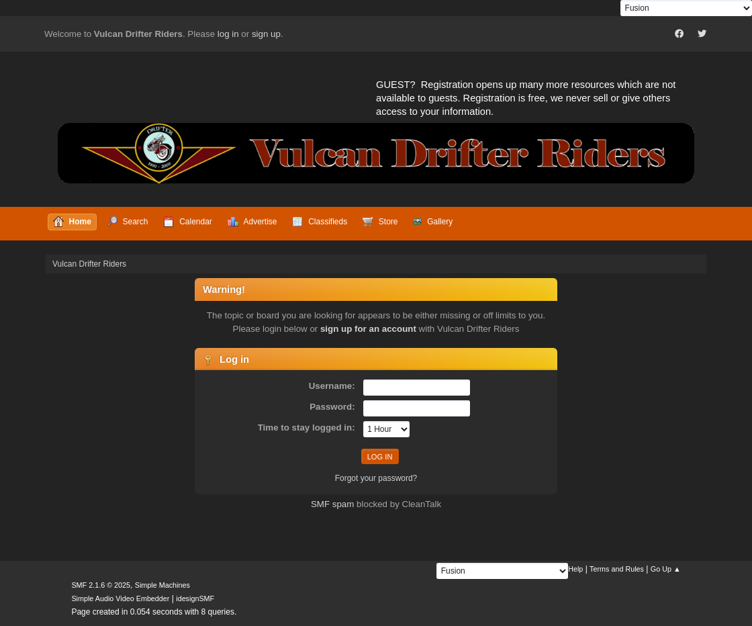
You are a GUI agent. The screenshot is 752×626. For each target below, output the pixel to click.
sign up (266, 34)
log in (228, 34)
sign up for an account (368, 329)
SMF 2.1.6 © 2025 (100, 585)
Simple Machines (162, 585)
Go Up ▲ (666, 569)
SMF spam (332, 504)
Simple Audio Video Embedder (120, 598)
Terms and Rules (617, 569)
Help (575, 569)
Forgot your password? (376, 478)
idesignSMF (195, 598)
